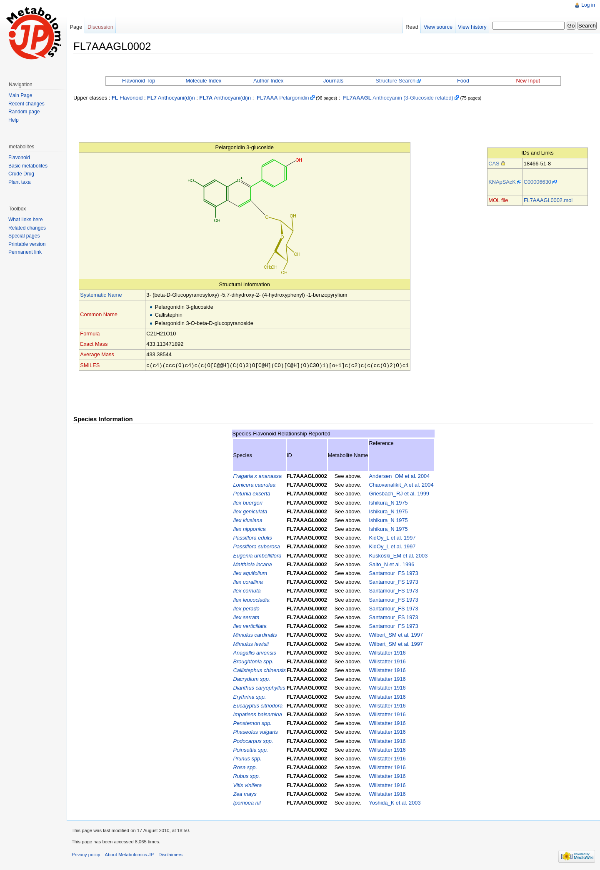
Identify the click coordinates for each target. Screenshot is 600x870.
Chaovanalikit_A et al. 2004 (401, 484)
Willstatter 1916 (387, 652)
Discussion (100, 27)
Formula (90, 333)
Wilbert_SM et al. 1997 (395, 634)
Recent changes (26, 104)
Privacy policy (86, 854)
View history (472, 27)
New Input (528, 81)
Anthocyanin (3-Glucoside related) (398, 98)
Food (463, 81)
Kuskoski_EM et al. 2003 (398, 555)
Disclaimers (170, 854)
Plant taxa (19, 182)
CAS (493, 163)
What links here (25, 219)
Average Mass (97, 354)
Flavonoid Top (138, 81)
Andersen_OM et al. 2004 (399, 475)
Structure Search (395, 81)
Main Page (20, 95)
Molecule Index (203, 81)
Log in (588, 5)
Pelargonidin (283, 98)
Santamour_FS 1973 (393, 573)
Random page (24, 112)
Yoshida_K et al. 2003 (394, 802)
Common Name (99, 314)
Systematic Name (101, 295)
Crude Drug (21, 174)
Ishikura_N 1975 (388, 502)
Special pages (24, 236)
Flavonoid (127, 98)
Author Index (268, 81)
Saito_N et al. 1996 (391, 564)
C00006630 (537, 182)
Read (411, 27)
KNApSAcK (501, 182)
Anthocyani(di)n (171, 98)
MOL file (498, 200)
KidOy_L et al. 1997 (392, 537)
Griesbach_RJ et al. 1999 (399, 493)
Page (76, 27)
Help (13, 120)
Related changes (27, 228)
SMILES (90, 365)
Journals (333, 81)
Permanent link (25, 252)
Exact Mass (94, 344)
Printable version (26, 244)
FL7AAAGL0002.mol (548, 200)
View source (438, 27)
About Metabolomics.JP (129, 854)
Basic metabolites (28, 166)
